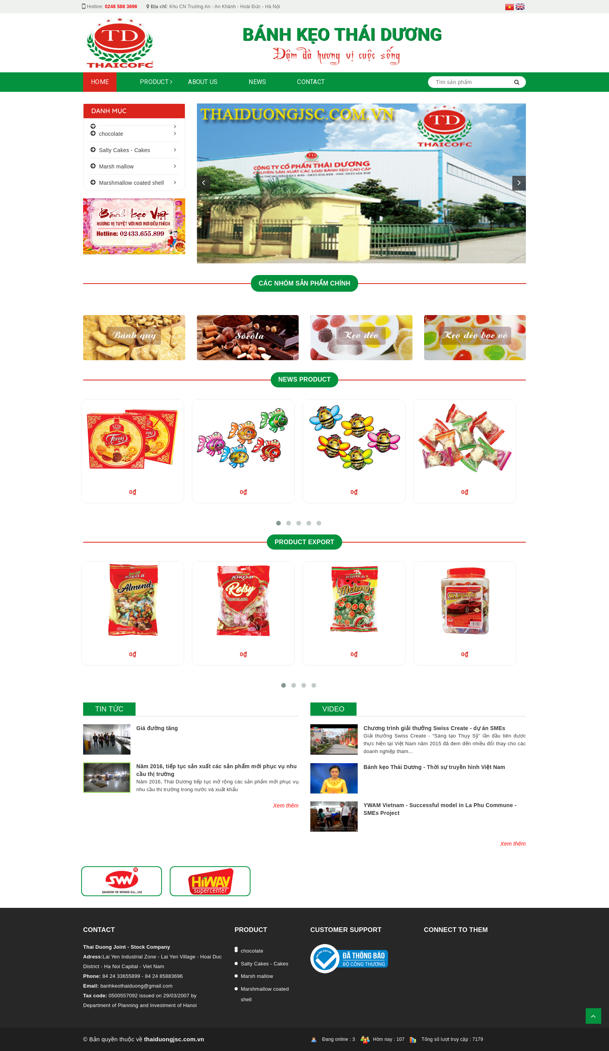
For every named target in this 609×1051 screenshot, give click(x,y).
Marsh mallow (116, 166)
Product (156, 82)
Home (100, 82)
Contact (311, 82)
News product (304, 379)
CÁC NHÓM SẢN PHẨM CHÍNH (304, 283)
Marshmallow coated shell (131, 183)
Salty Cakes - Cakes (124, 150)
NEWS (257, 82)
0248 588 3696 (121, 6)
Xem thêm (286, 805)
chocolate (111, 134)
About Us (203, 82)
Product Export (304, 542)
